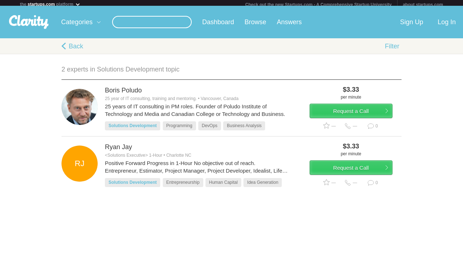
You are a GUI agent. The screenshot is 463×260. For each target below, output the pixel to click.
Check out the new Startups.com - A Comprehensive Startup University (318, 4)
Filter (392, 49)
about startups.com (423, 4)
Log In (447, 25)
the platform (50, 4)
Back (76, 49)
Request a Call (359, 117)
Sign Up (411, 25)
